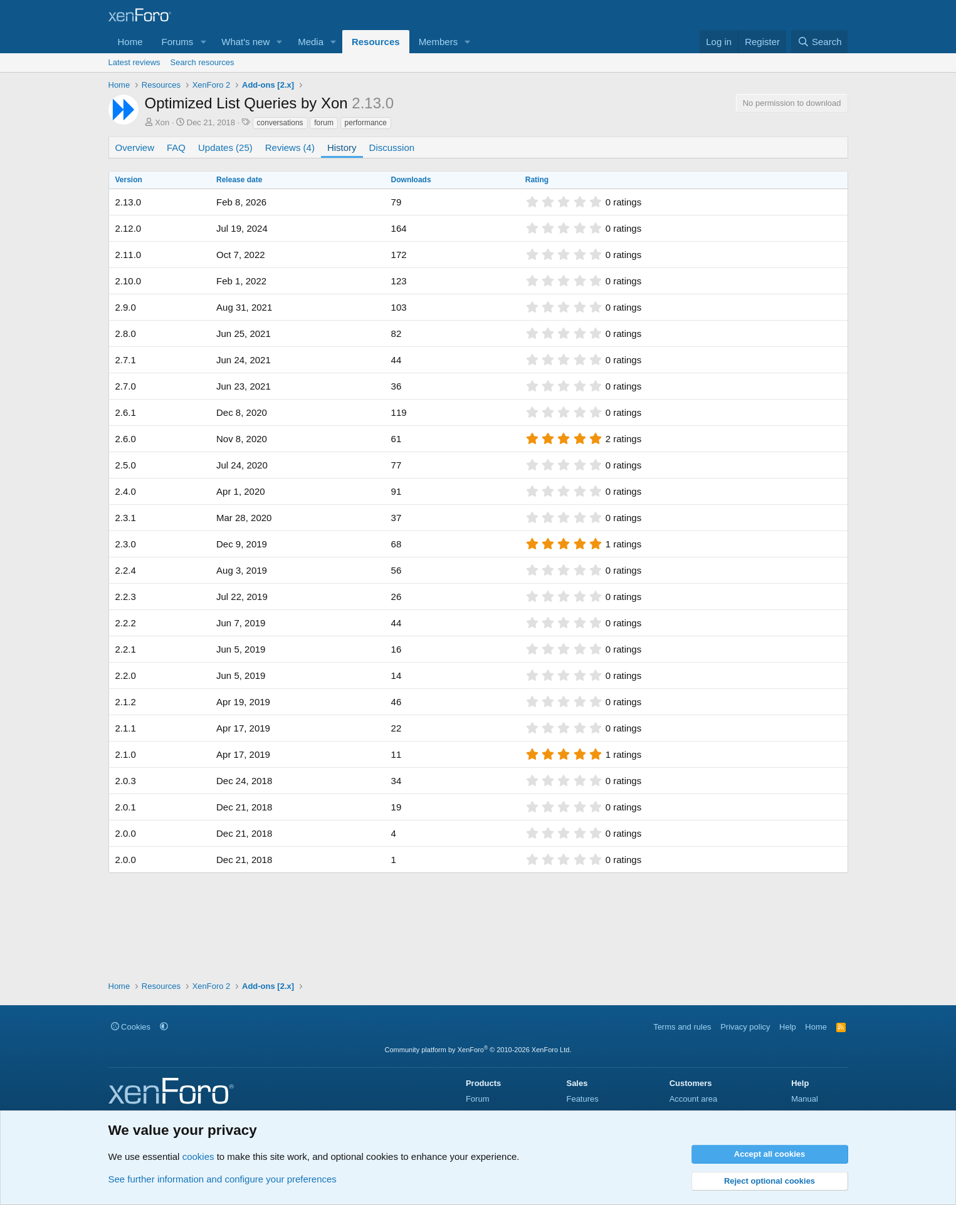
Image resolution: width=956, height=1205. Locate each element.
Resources (376, 41)
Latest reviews (134, 62)
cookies (198, 1156)
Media (310, 41)
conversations (280, 122)
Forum (478, 1099)
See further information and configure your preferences (222, 1179)
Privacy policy (745, 1027)
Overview (135, 147)
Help (787, 1027)
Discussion (392, 147)
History (342, 147)
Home (130, 41)
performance (366, 122)
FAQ (176, 147)
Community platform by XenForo (478, 1049)
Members (438, 41)
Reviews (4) (290, 147)
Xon (162, 122)
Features (582, 1099)
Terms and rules (682, 1027)
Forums (178, 41)
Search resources (202, 62)
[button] (203, 41)
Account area (694, 1099)
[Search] (819, 41)
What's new (245, 41)
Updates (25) (225, 147)
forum (324, 122)
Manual (804, 1099)
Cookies (131, 1027)
